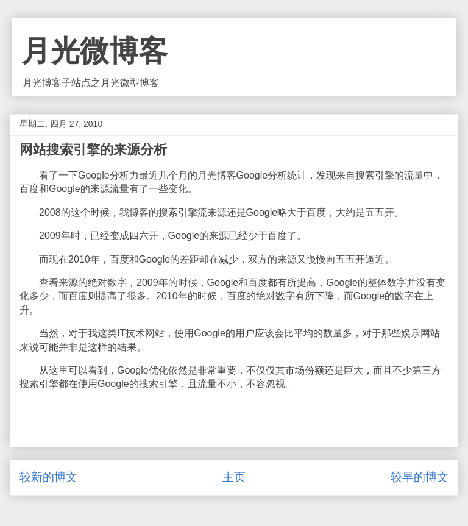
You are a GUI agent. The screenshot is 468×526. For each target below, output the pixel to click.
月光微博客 (94, 51)
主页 (234, 477)
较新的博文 (48, 477)
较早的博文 (419, 477)
